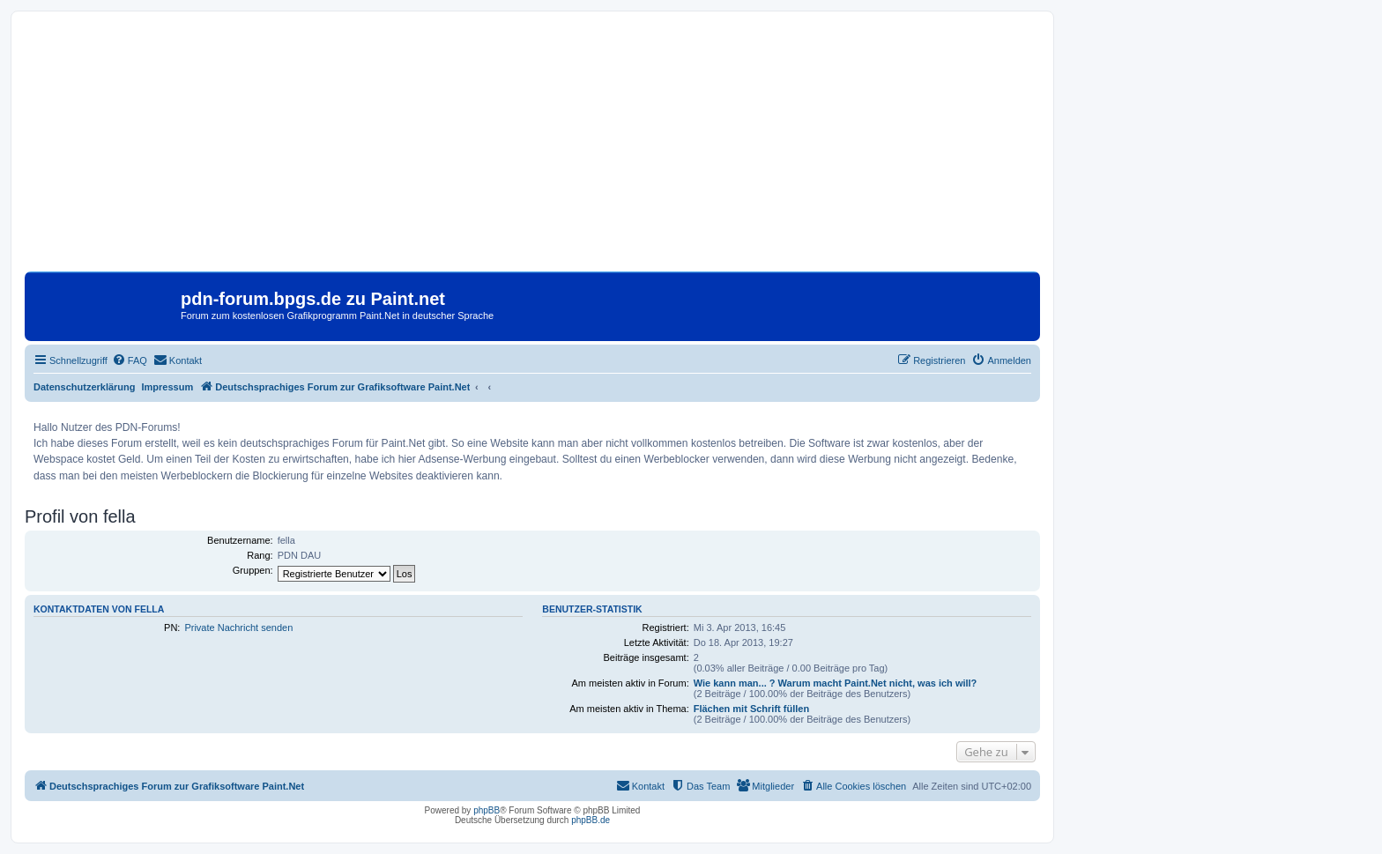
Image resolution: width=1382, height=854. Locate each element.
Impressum (168, 387)
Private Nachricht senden (238, 627)
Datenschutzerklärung (84, 387)
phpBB (486, 810)
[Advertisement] (532, 148)
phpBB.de (590, 820)
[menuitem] (129, 360)
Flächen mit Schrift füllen (751, 708)
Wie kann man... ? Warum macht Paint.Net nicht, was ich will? (835, 683)
